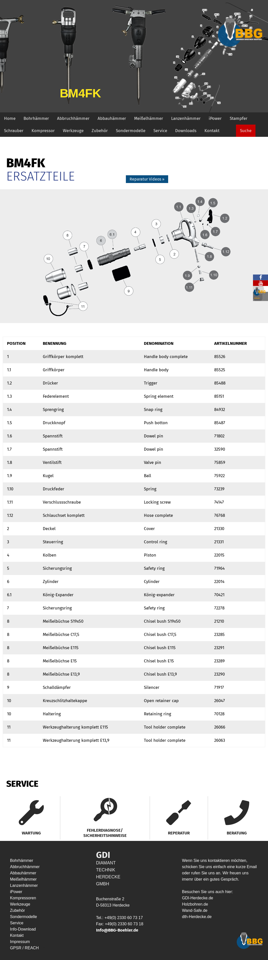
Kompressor (43, 130)
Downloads (185, 130)
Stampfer (238, 118)
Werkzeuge (73, 130)
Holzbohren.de (195, 904)
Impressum (20, 942)
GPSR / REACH (25, 948)
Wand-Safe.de (194, 910)
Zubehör (100, 130)
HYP (44, 948)
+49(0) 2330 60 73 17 (123, 918)
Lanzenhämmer (186, 118)
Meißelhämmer (148, 118)
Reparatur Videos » (147, 179)
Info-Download (23, 929)
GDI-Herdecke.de (197, 898)
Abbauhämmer (112, 118)
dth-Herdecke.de (196, 917)
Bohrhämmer (36, 118)
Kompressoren (23, 898)
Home (10, 118)
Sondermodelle (130, 130)
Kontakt (211, 130)
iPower (215, 118)
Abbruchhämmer (73, 118)
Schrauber (14, 130)
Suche (245, 130)
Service (160, 130)
